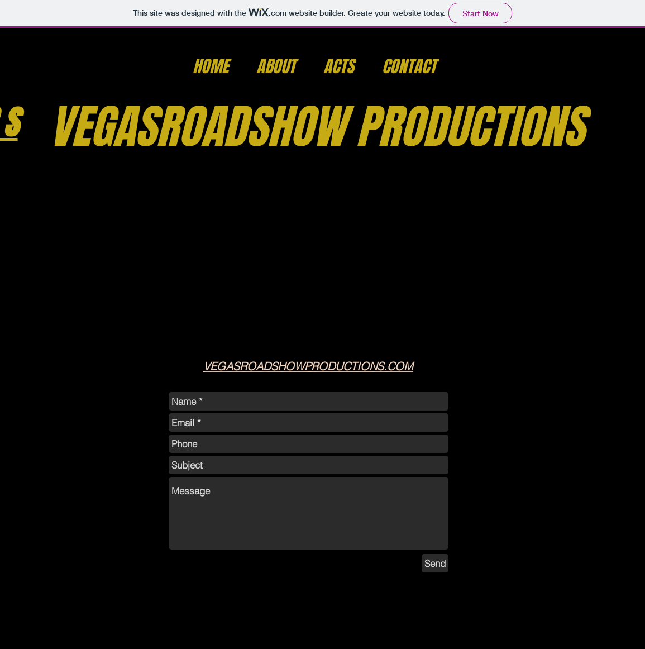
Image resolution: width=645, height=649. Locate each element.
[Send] (435, 563)
